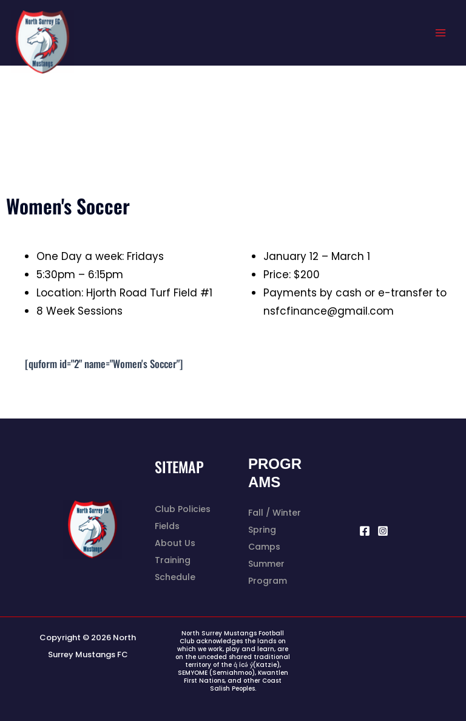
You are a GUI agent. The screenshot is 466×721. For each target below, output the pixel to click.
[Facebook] (364, 530)
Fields (167, 526)
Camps (264, 547)
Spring (262, 530)
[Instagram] (382, 530)
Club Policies (183, 509)
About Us (175, 543)
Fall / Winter (274, 513)
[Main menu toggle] (440, 32)
